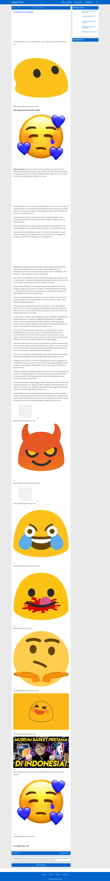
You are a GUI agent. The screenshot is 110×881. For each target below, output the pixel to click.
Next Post (17, 853)
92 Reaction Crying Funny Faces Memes (89, 27)
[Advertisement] (41, 27)
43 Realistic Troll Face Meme (89, 32)
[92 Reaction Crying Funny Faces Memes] (77, 28)
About (44, 874)
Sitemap (65, 874)
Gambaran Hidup (17, 2)
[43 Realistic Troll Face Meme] (77, 33)
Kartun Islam (78, 2)
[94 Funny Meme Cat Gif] (77, 18)
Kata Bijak (89, 2)
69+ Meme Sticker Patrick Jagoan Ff (89, 22)
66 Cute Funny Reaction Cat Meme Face (89, 11)
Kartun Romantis (66, 2)
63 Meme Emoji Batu (23, 12)
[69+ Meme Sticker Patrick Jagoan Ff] (77, 23)
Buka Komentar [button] (41, 865)
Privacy (58, 874)
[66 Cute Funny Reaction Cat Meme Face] (77, 12)
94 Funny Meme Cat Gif (88, 16)
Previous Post (63, 853)
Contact (51, 874)
